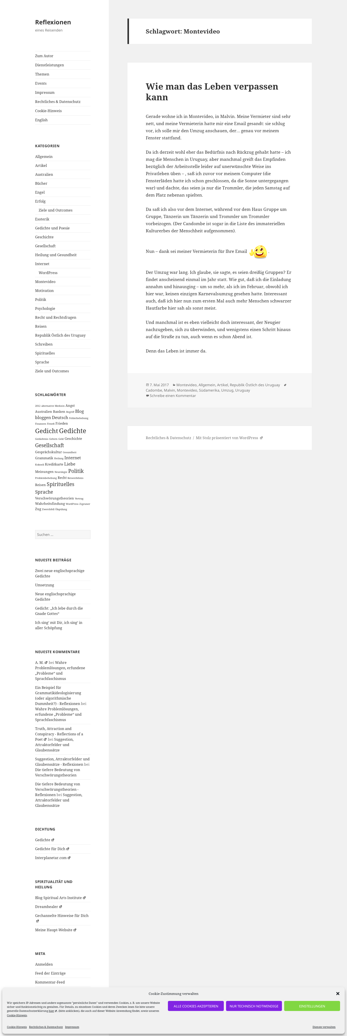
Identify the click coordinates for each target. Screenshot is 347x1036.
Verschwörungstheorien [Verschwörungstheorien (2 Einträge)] (54, 498)
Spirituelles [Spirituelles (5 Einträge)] (60, 484)
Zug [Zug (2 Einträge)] (38, 508)
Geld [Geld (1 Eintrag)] (61, 438)
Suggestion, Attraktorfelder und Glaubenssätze (54, 745)
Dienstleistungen (49, 65)
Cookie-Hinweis (17, 1015)
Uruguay (242, 390)
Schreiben (44, 344)
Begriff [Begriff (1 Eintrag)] (70, 411)
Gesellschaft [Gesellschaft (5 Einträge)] (49, 445)
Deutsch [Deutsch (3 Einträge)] (60, 417)
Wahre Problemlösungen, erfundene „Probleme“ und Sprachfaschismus (58, 714)
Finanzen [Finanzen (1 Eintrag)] (40, 423)
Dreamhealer (48, 906)
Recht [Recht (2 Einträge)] (62, 477)
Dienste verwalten (324, 1027)
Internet (42, 263)
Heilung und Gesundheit (56, 254)
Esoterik (42, 219)
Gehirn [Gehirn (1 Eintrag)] (53, 438)
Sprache (42, 362)
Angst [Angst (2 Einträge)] (70, 405)
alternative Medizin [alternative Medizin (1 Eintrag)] (53, 405)
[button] (338, 993)
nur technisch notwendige (254, 1006)
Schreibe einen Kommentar (173, 395)
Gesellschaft (45, 245)
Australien (44, 174)
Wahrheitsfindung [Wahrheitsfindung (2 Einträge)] (50, 503)
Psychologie (45, 308)
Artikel (41, 165)
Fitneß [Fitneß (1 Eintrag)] (51, 423)
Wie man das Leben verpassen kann (212, 91)
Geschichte (44, 237)
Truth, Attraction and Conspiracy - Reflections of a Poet (59, 734)
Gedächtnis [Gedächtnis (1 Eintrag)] (41, 438)
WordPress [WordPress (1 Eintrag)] (72, 503)
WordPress (48, 272)
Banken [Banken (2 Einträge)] (59, 411)
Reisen (41, 326)
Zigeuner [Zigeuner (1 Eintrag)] (84, 503)
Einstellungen (312, 1006)
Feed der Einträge (50, 973)
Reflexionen (53, 22)
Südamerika (209, 390)
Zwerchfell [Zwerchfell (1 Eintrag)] (48, 509)
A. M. (41, 662)
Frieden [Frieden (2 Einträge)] (61, 423)
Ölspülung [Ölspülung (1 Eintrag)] (61, 509)
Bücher (41, 183)
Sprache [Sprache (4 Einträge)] (44, 492)
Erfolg (40, 201)
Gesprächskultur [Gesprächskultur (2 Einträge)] (48, 451)
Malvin (169, 390)
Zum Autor (44, 55)
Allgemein (44, 156)
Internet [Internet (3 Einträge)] (72, 457)
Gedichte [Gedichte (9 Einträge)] (72, 430)
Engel (40, 192)
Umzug (227, 390)
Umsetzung (44, 585)
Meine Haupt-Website (56, 929)
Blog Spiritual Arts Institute (60, 897)
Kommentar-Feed (50, 982)
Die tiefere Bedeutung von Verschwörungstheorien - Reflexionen (57, 789)
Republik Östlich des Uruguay (60, 335)
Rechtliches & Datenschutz (46, 1027)
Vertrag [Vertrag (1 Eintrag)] (79, 498)
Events (41, 83)
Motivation (44, 290)
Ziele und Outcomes (55, 210)
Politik (40, 299)
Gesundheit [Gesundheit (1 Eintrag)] (69, 452)
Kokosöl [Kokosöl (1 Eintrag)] (39, 464)
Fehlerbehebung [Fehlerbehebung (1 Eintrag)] (78, 418)
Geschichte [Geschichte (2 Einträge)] (73, 438)
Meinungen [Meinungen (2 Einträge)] (44, 471)
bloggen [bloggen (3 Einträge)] (43, 417)
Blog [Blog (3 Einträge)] (79, 411)
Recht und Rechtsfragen (55, 317)
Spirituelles (45, 353)
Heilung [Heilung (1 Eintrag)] (58, 458)
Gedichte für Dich (52, 848)
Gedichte (45, 839)
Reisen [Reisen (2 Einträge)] (40, 484)
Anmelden (44, 964)
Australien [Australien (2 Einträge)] (43, 411)
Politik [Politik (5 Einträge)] (76, 470)
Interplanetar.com (53, 857)
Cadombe (154, 390)
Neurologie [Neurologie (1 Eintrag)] (61, 472)
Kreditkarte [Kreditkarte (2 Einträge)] (54, 464)
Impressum (72, 1027)
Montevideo (45, 281)
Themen (42, 74)
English (41, 119)
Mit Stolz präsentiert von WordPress (229, 437)
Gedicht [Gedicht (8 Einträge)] (46, 430)
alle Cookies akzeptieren (196, 1006)
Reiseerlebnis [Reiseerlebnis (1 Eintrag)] (75, 478)
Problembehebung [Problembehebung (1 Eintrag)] (46, 478)
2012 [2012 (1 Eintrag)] (37, 405)
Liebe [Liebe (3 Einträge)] (69, 464)
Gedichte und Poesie (52, 228)
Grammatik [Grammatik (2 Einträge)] (44, 457)
